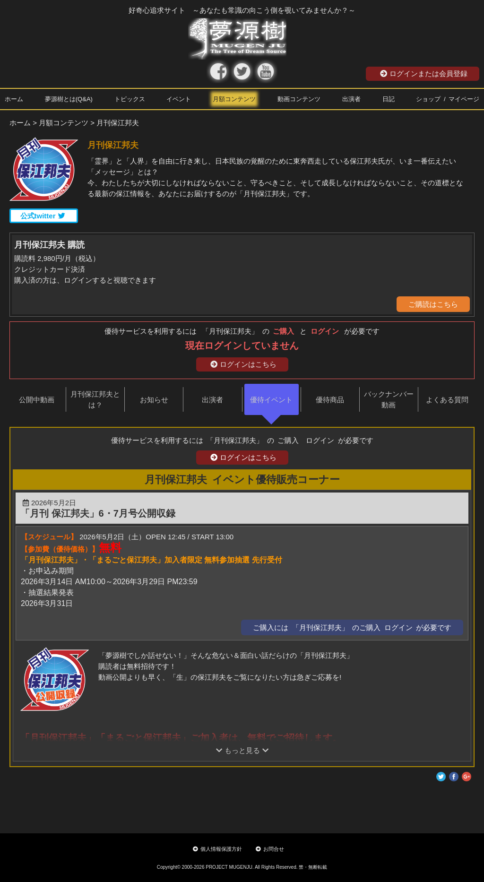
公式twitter (42, 216)
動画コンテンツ (298, 99)
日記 (388, 99)
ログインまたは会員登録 (423, 73)
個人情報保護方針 (217, 849)
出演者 (351, 99)
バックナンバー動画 (389, 399)
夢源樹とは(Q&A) (69, 99)
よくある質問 (447, 400)
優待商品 (330, 400)
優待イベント (271, 400)
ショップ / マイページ (447, 99)
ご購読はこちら (433, 304)
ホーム (14, 99)
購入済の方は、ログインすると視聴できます (85, 280)
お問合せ (270, 849)
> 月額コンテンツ (60, 123)
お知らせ (154, 400)
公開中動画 (36, 400)
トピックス (129, 99)
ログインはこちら (243, 364)
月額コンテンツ (234, 99)
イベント (178, 99)
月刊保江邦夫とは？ (95, 399)
